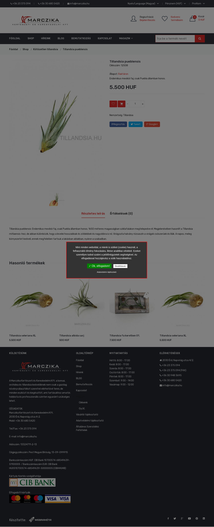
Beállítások (120, 266)
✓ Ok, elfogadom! (99, 266)
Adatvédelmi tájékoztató (107, 272)
